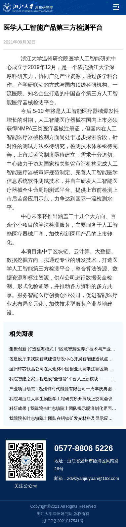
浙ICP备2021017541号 (62, 521)
